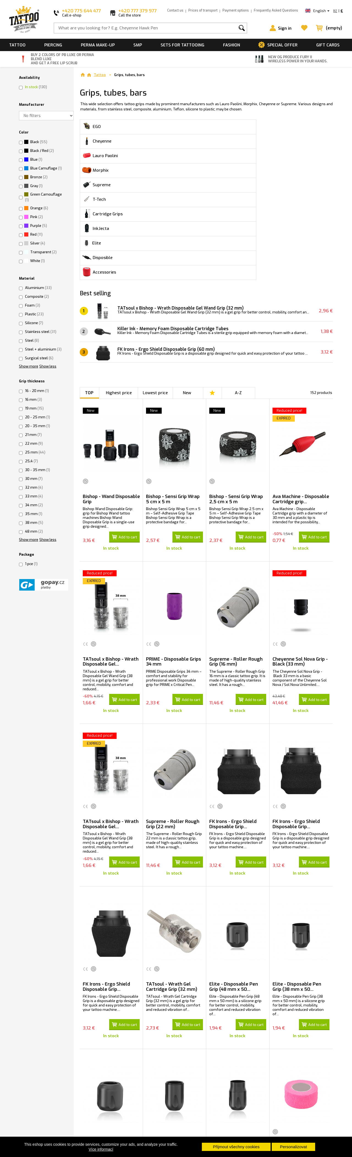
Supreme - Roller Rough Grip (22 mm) (172, 703)
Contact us (175, 10)
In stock (36, 87)
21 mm (33, 434)
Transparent (43, 252)
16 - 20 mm (37, 390)
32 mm (34, 487)
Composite (37, 296)
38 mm (34, 522)
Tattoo (17, 45)
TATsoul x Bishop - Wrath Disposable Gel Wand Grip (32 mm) (184, 191)
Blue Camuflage (46, 168)
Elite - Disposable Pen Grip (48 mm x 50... (233, 864)
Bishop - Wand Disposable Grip (111, 382)
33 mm (34, 496)
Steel (32, 340)
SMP (137, 45)
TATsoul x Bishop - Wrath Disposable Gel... (111, 543)
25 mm (35, 452)
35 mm (33, 513)
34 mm (34, 505)
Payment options (235, 10)
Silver (37, 243)
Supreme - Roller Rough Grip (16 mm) (236, 543)
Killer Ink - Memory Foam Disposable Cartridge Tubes (176, 212)
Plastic (34, 314)
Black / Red (42, 150)
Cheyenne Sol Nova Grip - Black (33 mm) (300, 543)
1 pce (31, 563)
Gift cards (328, 45)
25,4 (31, 461)
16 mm (33, 399)
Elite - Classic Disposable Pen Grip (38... (237, 1024)
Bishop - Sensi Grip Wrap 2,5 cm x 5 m (236, 382)
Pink (36, 217)
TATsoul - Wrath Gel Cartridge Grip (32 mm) (171, 864)
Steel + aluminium (43, 349)
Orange (39, 208)
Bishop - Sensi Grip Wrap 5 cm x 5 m (173, 382)
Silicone (34, 323)
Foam (32, 305)
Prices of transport (203, 10)
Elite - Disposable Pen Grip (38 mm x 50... (297, 864)
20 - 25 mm (37, 417)
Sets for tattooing (182, 45)
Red (36, 234)
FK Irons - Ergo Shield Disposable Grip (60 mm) (169, 233)
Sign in (285, 28)
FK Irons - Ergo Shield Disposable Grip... (233, 703)
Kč (335, 11)
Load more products (206, 1119)
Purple (38, 225)
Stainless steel (40, 331)
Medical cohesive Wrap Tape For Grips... (298, 1024)
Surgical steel (39, 358)
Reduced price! (289, 294)
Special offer (282, 45)
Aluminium (38, 287)
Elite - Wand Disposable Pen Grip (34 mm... (172, 1024)
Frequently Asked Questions (276, 10)
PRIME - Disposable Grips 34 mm (173, 543)
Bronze (39, 177)
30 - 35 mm (37, 470)
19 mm (34, 408)
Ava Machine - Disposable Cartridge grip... (301, 382)
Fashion (231, 45)
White (37, 260)
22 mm (34, 443)
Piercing (53, 45)
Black (38, 142)
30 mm (34, 478)
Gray (36, 185)
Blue (36, 159)
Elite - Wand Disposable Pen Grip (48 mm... (109, 1024)
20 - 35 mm (37, 426)
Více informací (101, 1149)
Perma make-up (98, 45)
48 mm (34, 531)
